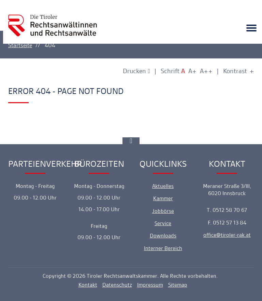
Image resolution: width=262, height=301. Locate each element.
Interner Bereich (163, 248)
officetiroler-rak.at (227, 234)
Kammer (163, 198)
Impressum (150, 284)
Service (163, 223)
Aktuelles (163, 186)
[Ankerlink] (131, 140)
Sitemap (177, 284)
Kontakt (87, 284)
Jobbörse (163, 211)
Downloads (163, 235)
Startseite (20, 45)
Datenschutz (117, 284)
